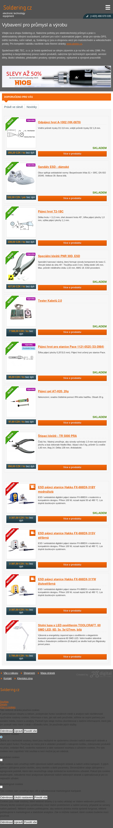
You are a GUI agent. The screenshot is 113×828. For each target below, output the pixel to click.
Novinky (32, 107)
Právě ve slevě (13, 107)
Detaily (3, 704)
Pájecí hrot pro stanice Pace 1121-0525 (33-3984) (71, 346)
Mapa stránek (48, 673)
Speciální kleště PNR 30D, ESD (59, 256)
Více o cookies (7, 707)
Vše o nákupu (11, 673)
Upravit (18, 730)
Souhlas (4, 701)
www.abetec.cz (74, 43)
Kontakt (8, 678)
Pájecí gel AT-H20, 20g (53, 391)
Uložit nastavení (23, 797)
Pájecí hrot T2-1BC (51, 211)
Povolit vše (30, 730)
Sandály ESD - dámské (53, 166)
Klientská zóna (25, 678)
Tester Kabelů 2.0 (50, 300)
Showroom (29, 673)
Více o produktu (72, 153)
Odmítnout (6, 730)
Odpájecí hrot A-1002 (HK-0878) (59, 122)
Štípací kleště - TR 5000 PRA (57, 436)
